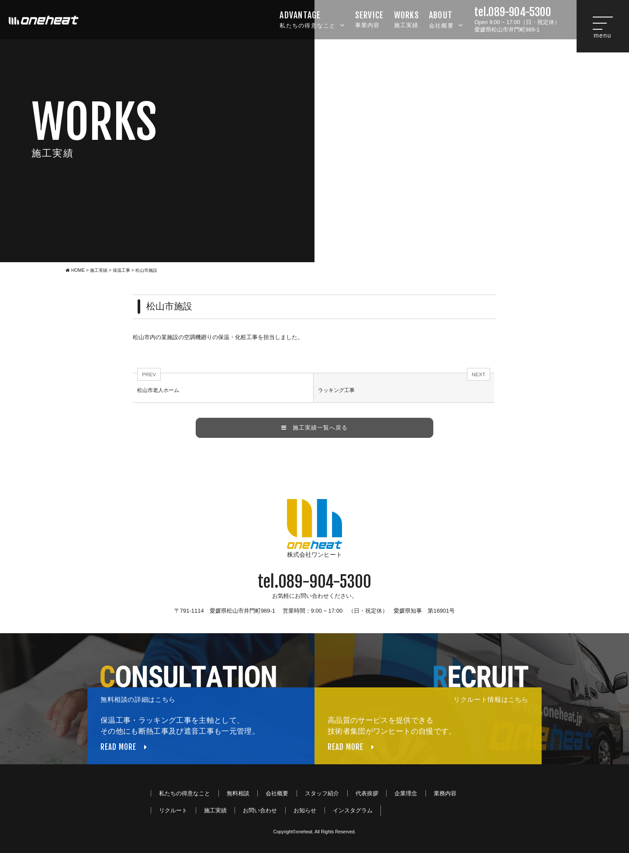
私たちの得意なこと (312, 19)
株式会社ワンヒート (314, 528)
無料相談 (238, 793)
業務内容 (445, 793)
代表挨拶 (367, 793)
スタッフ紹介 (322, 793)
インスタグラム (353, 810)
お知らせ (305, 810)
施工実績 (406, 18)
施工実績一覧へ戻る (314, 427)
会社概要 (446, 19)
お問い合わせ (260, 810)
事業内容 (369, 18)
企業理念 (405, 793)
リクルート (173, 810)
